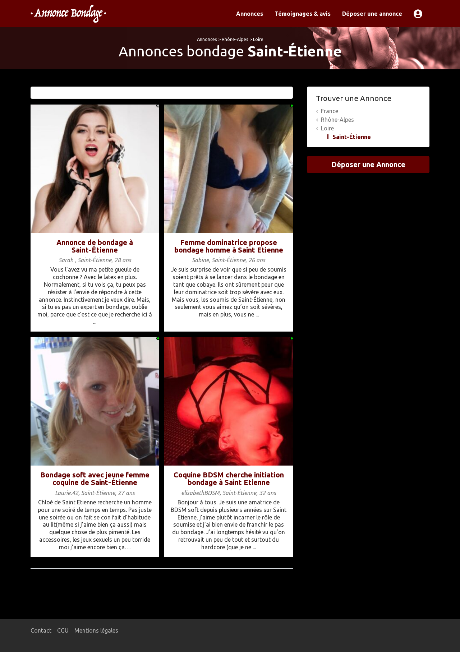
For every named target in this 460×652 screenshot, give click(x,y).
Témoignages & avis (303, 13)
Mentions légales (96, 630)
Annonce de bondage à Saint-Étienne (94, 246)
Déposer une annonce (372, 13)
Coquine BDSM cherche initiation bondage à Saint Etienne (229, 478)
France (329, 111)
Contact (41, 630)
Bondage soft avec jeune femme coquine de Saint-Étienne (95, 478)
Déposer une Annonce (368, 164)
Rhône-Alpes (235, 39)
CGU (63, 630)
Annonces (249, 13)
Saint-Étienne (351, 137)
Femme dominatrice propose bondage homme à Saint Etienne (228, 246)
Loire (258, 39)
